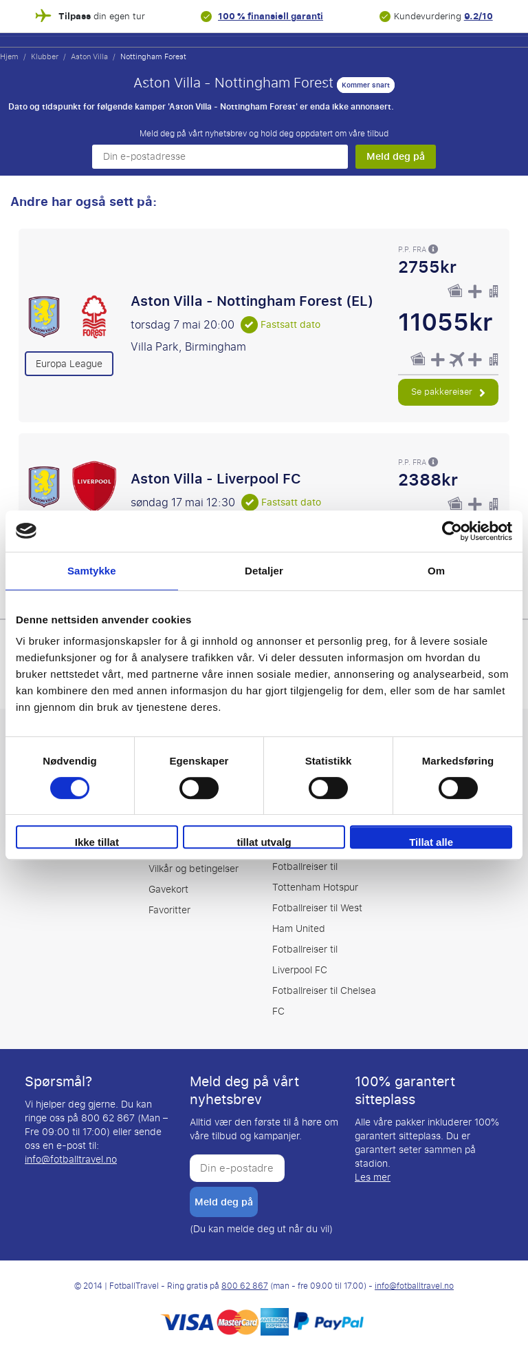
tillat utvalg (263, 842)
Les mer (372, 1177)
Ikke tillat (97, 842)
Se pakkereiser (448, 391)
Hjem (9, 56)
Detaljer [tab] (264, 571)
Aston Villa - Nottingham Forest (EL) (252, 301)
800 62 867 (244, 1286)
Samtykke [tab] (91, 571)
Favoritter (169, 910)
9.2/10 (478, 16)
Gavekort (168, 889)
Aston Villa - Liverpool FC (216, 479)
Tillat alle (431, 842)
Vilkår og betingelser (193, 869)
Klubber (44, 56)
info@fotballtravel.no (71, 1159)
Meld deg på (395, 156)
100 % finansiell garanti (270, 16)
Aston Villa (89, 56)
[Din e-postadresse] (220, 157)
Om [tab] (436, 571)
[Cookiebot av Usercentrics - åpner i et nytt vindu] (452, 531)
